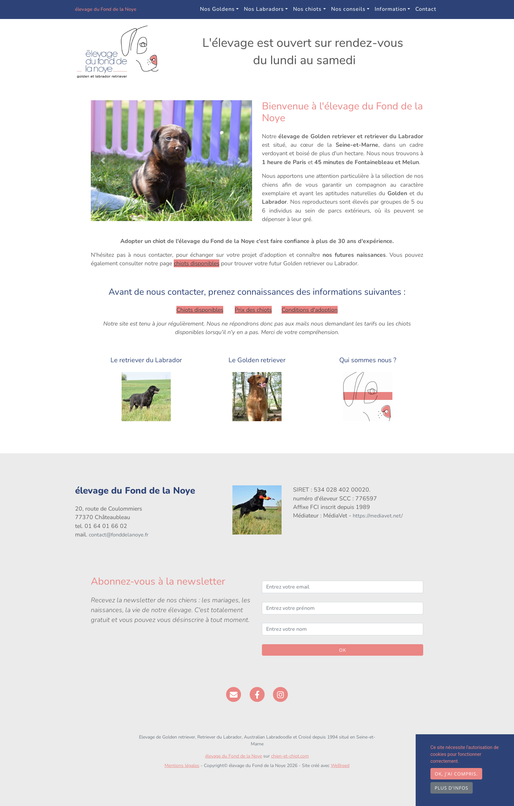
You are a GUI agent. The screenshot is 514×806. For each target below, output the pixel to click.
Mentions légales (182, 765)
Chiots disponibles (199, 310)
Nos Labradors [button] (264, 9)
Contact (425, 9)
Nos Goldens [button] (217, 9)
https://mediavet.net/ (378, 515)
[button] (103, 160)
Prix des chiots (253, 310)
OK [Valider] (342, 650)
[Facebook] (257, 694)
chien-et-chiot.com (290, 756)
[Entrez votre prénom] (342, 608)
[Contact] (233, 694)
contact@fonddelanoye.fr (118, 534)
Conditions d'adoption (310, 310)
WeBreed (340, 765)
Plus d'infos (451, 788)
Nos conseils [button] (348, 9)
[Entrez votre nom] (342, 629)
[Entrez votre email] (342, 587)
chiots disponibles (196, 263)
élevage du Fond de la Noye (124, 9)
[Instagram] (280, 694)
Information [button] (390, 9)
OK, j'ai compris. (456, 774)
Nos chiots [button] (307, 9)
